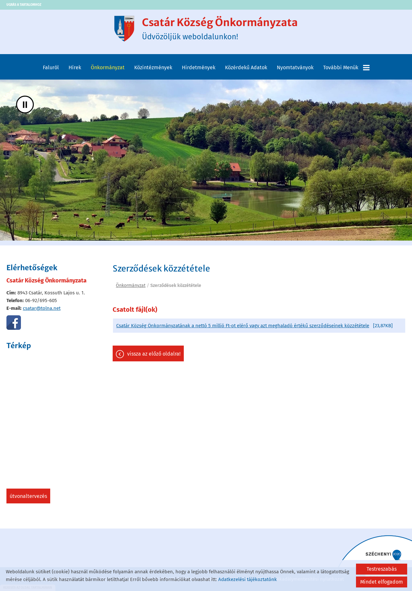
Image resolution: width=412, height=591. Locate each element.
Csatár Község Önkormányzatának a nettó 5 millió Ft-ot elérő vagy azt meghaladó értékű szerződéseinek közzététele (242, 326)
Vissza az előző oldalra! (154, 354)
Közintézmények (153, 67)
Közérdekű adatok (246, 67)
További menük (346, 67)
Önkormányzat (108, 67)
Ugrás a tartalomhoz (23, 5)
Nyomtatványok (295, 67)
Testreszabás (382, 569)
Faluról (51, 67)
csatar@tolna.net (42, 308)
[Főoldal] (124, 29)
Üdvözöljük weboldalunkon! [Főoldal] (220, 28)
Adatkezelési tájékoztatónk (247, 579)
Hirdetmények (198, 67)
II (25, 104)
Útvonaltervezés (28, 496)
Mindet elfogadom (381, 582)
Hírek (75, 67)
